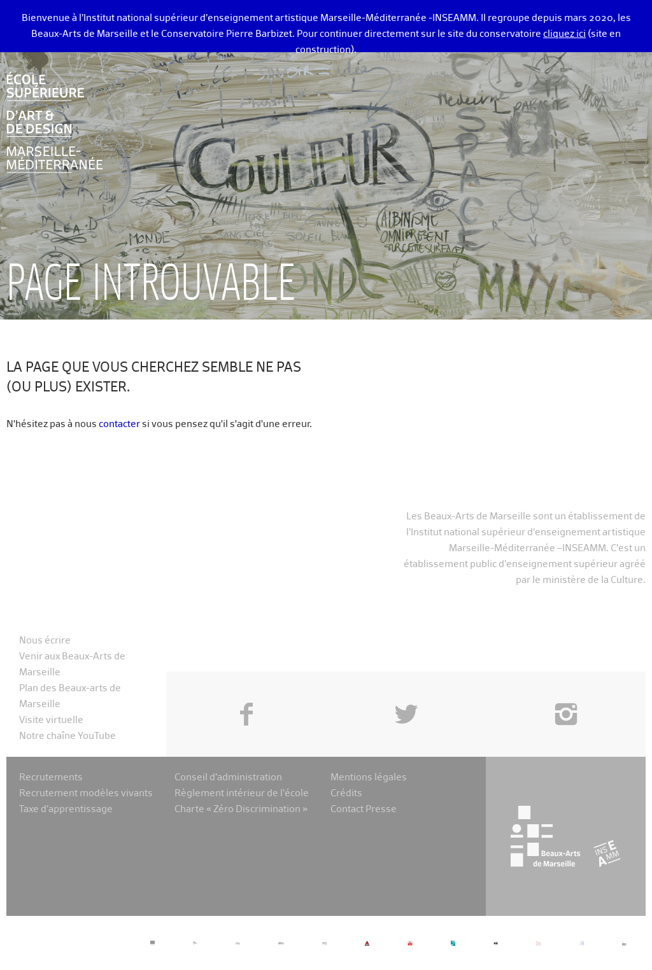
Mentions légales (368, 777)
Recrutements (51, 777)
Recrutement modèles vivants (86, 793)
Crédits (346, 793)
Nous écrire (45, 640)
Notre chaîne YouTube (67, 736)
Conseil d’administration (228, 777)
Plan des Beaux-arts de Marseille (70, 696)
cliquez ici (564, 34)
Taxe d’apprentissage (66, 809)
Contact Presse (363, 809)
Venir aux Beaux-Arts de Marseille (72, 664)
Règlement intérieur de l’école (241, 793)
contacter (119, 424)
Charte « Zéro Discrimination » (241, 809)
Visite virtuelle (51, 720)
